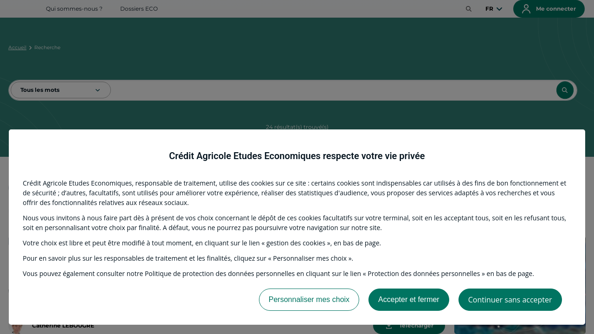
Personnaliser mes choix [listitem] (309, 299)
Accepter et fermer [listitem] (408, 299)
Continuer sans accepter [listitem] (510, 300)
